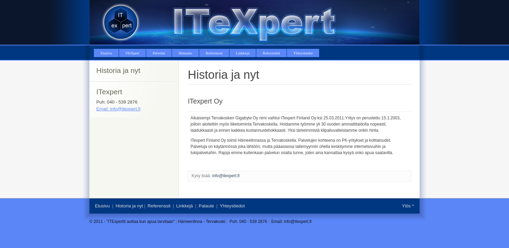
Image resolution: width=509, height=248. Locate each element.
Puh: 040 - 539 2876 (248, 221)
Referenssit (159, 205)
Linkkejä (184, 205)
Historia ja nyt (129, 205)
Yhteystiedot (232, 205)
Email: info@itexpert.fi (118, 108)
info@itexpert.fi (225, 175)
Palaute (206, 205)
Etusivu (102, 205)
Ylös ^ (408, 205)
